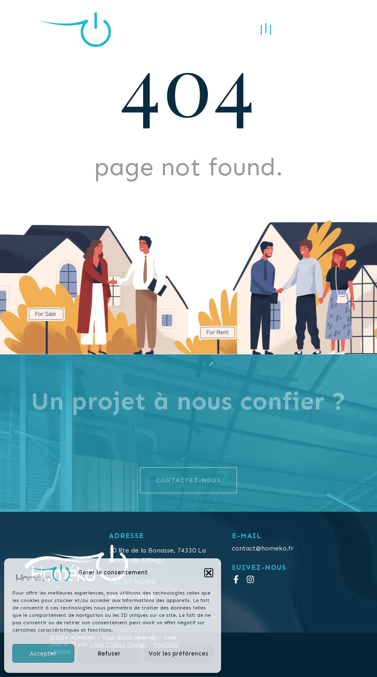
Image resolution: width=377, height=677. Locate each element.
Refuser (108, 653)
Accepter (43, 653)
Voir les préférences (178, 653)
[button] (209, 573)
